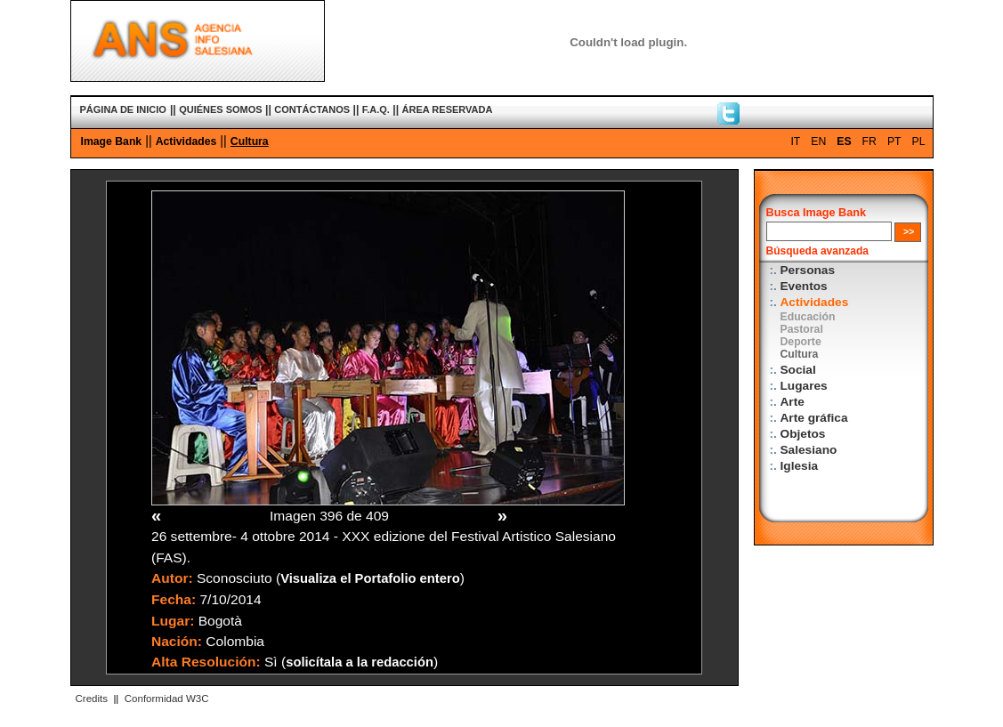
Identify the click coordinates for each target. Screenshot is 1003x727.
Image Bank (111, 141)
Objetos (803, 433)
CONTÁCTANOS (312, 109)
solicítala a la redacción (359, 662)
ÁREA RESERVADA (447, 109)
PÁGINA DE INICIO (123, 109)
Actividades (186, 141)
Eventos (804, 286)
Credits (92, 698)
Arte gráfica (814, 417)
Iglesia (800, 466)
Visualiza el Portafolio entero (370, 578)
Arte (793, 401)
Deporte (801, 341)
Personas (808, 270)
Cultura (250, 141)
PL (919, 141)
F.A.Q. (376, 109)
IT (795, 141)
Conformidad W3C (167, 698)
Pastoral (802, 329)
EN (818, 141)
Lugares (804, 385)
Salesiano (809, 449)
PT (894, 141)
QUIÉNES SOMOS (221, 109)
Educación (808, 317)
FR (869, 141)
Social (798, 369)
